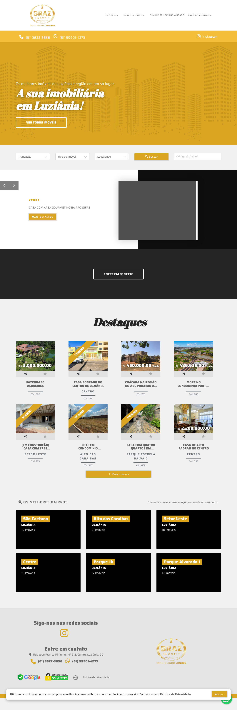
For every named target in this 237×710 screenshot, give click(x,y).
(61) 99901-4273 (73, 37)
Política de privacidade (96, 689)
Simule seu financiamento (167, 15)
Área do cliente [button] (198, 15)
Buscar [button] (151, 156)
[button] (4, 185)
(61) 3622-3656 (38, 37)
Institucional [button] (133, 15)
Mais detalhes (42, 217)
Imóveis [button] (111, 15)
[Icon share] (206, 36)
